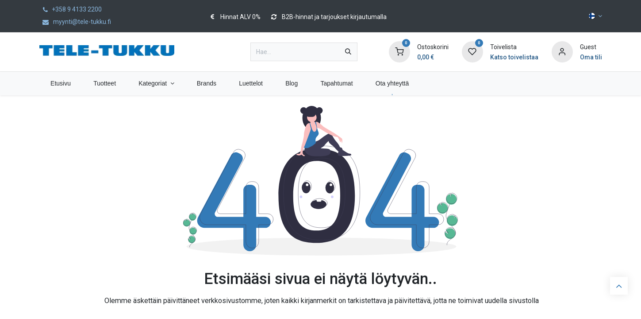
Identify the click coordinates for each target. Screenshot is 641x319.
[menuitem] (60, 83)
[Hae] (348, 52)
